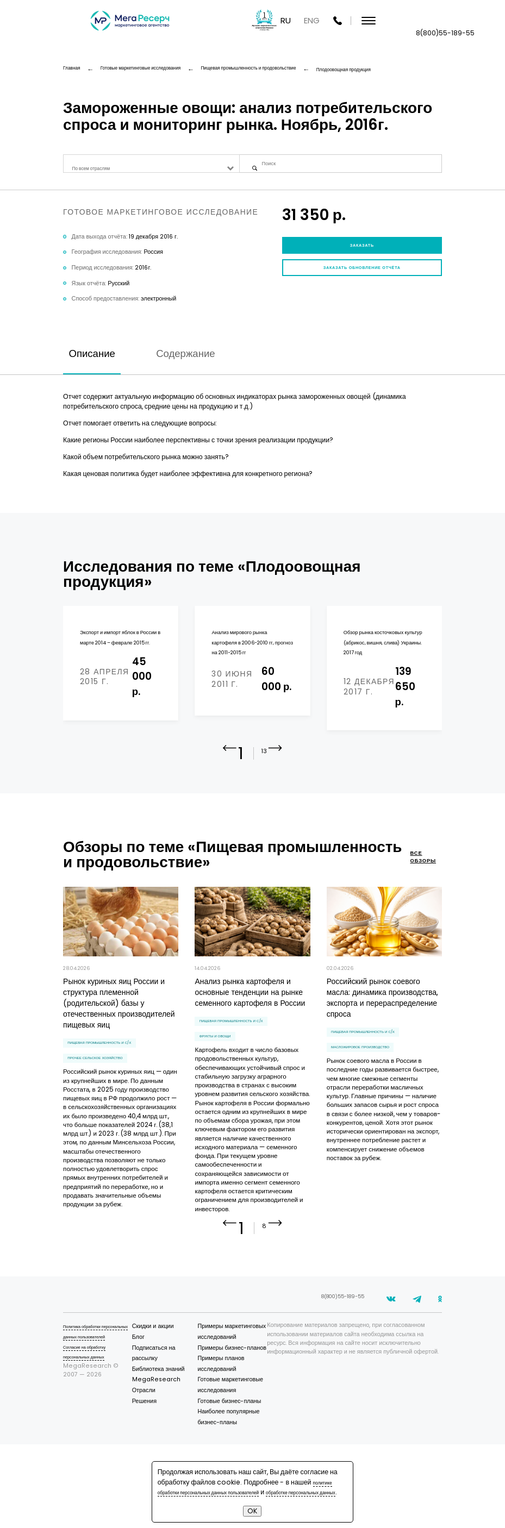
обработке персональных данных (209, 1491)
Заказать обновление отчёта (362, 292)
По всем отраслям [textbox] (100, 168)
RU (396, 21)
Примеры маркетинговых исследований (238, 1389)
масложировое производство (376, 1095)
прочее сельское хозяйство (110, 1106)
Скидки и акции (178, 1378)
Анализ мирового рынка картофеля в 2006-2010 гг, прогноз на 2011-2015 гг (250, 665)
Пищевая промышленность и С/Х (116, 1085)
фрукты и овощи (224, 1084)
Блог (164, 1389)
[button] (275, 798)
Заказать (362, 258)
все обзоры (420, 898)
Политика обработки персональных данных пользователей (93, 1389)
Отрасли (169, 1442)
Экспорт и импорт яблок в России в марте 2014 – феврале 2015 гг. (120, 665)
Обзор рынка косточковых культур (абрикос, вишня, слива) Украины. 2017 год (382, 671)
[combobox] (151, 168)
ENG (422, 21)
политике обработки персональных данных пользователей (249, 1477)
